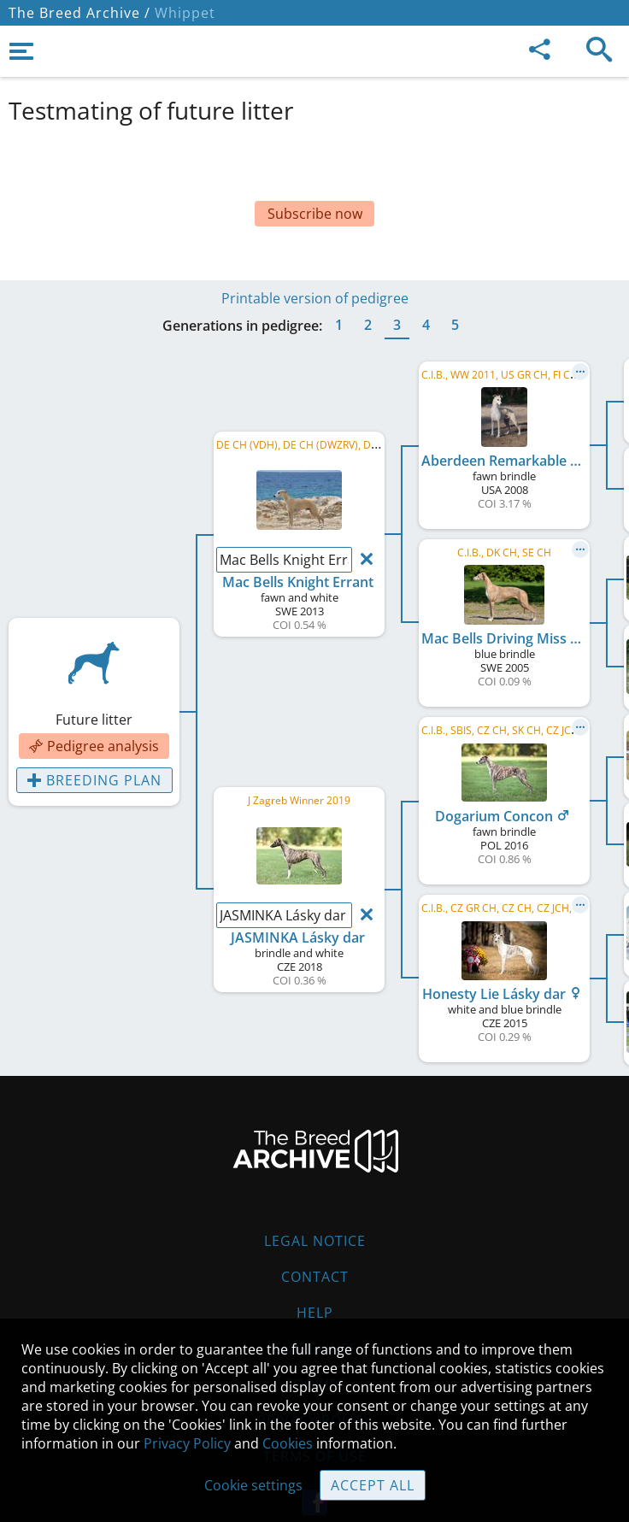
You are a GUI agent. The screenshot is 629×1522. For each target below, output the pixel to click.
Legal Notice (315, 1198)
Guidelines (315, 1305)
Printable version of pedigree (315, 255)
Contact (315, 1234)
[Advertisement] (314, 177)
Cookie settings (253, 1485)
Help (315, 1269)
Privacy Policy (187, 1443)
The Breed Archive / (79, 12)
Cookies (287, 1443)
